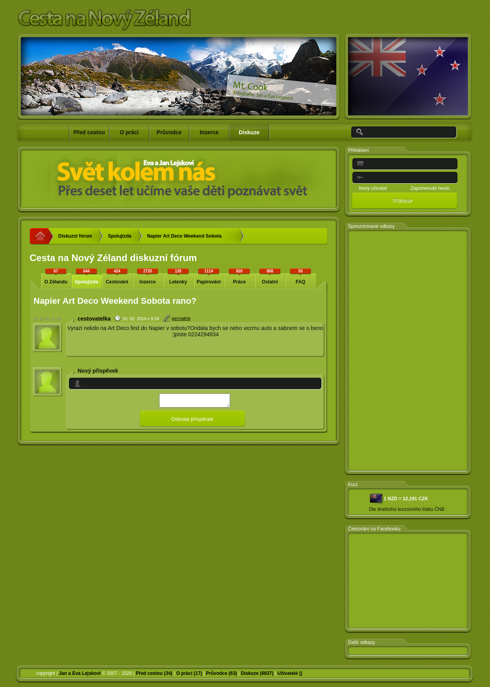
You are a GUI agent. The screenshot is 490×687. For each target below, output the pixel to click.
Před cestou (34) (154, 673)
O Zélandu (56, 276)
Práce (239, 276)
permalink (181, 318)
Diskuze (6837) (257, 673)
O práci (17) (189, 673)
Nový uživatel (373, 188)
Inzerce (147, 276)
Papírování (209, 276)
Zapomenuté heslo (429, 188)
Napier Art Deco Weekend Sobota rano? (184, 238)
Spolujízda (119, 236)
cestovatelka (94, 319)
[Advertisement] (383, 351)
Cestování (117, 276)
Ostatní (270, 276)
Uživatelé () (290, 673)
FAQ (300, 276)
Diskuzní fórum (75, 236)
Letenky (178, 276)
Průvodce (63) (221, 673)
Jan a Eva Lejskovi (80, 673)
